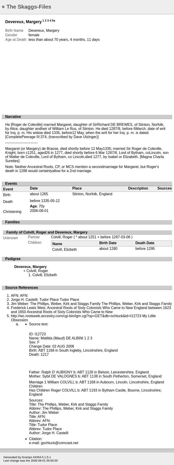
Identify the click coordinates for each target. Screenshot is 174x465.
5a (53, 20)
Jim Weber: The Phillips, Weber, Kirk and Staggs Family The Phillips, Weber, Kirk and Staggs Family (91, 304)
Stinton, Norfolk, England (92, 194)
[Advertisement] (87, 76)
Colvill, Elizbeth (64, 249)
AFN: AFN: (19, 295)
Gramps (27, 457)
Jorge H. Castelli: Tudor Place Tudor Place (45, 300)
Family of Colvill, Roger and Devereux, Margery (46, 232)
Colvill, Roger (61, 237)
